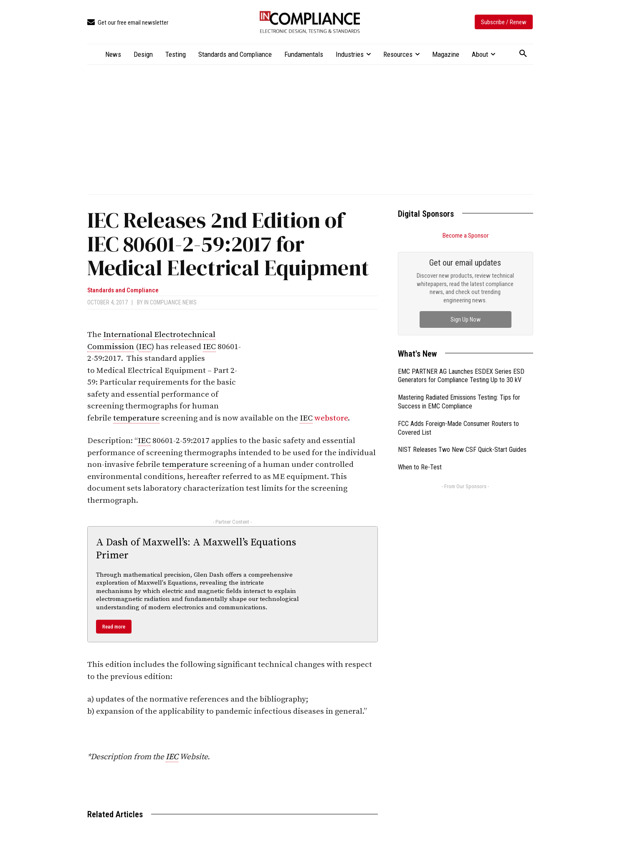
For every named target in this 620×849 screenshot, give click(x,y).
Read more (113, 626)
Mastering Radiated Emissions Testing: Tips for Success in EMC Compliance (459, 401)
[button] (523, 54)
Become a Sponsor (465, 235)
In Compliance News (170, 302)
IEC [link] (145, 347)
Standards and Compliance (123, 290)
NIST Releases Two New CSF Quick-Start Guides (462, 450)
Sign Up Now (465, 319)
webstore (331, 418)
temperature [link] (136, 418)
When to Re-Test (420, 467)
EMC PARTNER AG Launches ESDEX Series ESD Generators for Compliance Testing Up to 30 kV (461, 375)
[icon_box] (127, 22)
